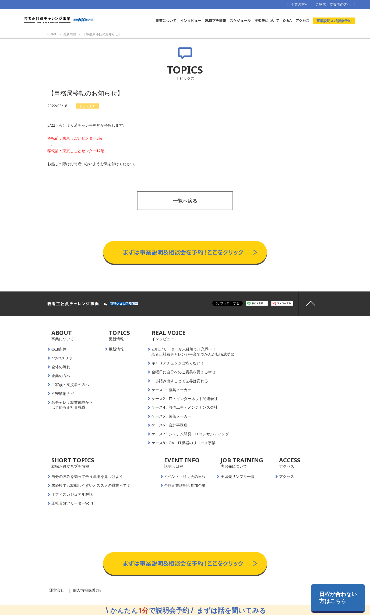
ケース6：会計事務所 (169, 425)
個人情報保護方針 (88, 590)
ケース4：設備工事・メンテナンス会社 (184, 407)
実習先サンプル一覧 (238, 476)
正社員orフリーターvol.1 (72, 503)
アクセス (302, 20)
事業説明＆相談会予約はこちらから (185, 235)
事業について (166, 20)
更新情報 (116, 349)
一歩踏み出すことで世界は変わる (179, 380)
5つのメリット (63, 358)
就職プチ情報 (215, 20)
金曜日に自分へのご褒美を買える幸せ (183, 372)
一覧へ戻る (185, 200)
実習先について (267, 20)
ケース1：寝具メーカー (171, 389)
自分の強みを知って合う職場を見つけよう (87, 476)
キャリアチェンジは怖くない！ (177, 363)
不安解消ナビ (62, 393)
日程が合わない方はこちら (338, 597)
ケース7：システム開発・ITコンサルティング (190, 434)
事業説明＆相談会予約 (333, 20)
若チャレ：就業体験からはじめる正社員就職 (72, 405)
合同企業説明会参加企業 (185, 485)
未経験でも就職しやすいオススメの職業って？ (91, 485)
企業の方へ (299, 4)
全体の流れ (60, 366)
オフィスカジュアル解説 (72, 494)
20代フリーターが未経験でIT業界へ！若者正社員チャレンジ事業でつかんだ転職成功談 (192, 352)
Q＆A (287, 20)
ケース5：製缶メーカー (171, 416)
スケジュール (240, 20)
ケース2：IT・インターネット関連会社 (184, 398)
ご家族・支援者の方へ (333, 4)
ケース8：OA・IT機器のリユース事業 (183, 442)
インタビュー (190, 20)
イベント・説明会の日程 (185, 476)
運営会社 (56, 590)
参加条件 (58, 349)
